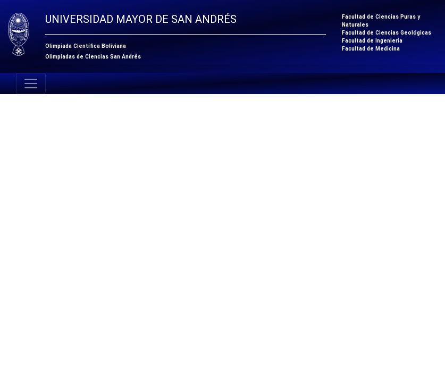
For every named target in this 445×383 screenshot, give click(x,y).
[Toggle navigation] (31, 83)
